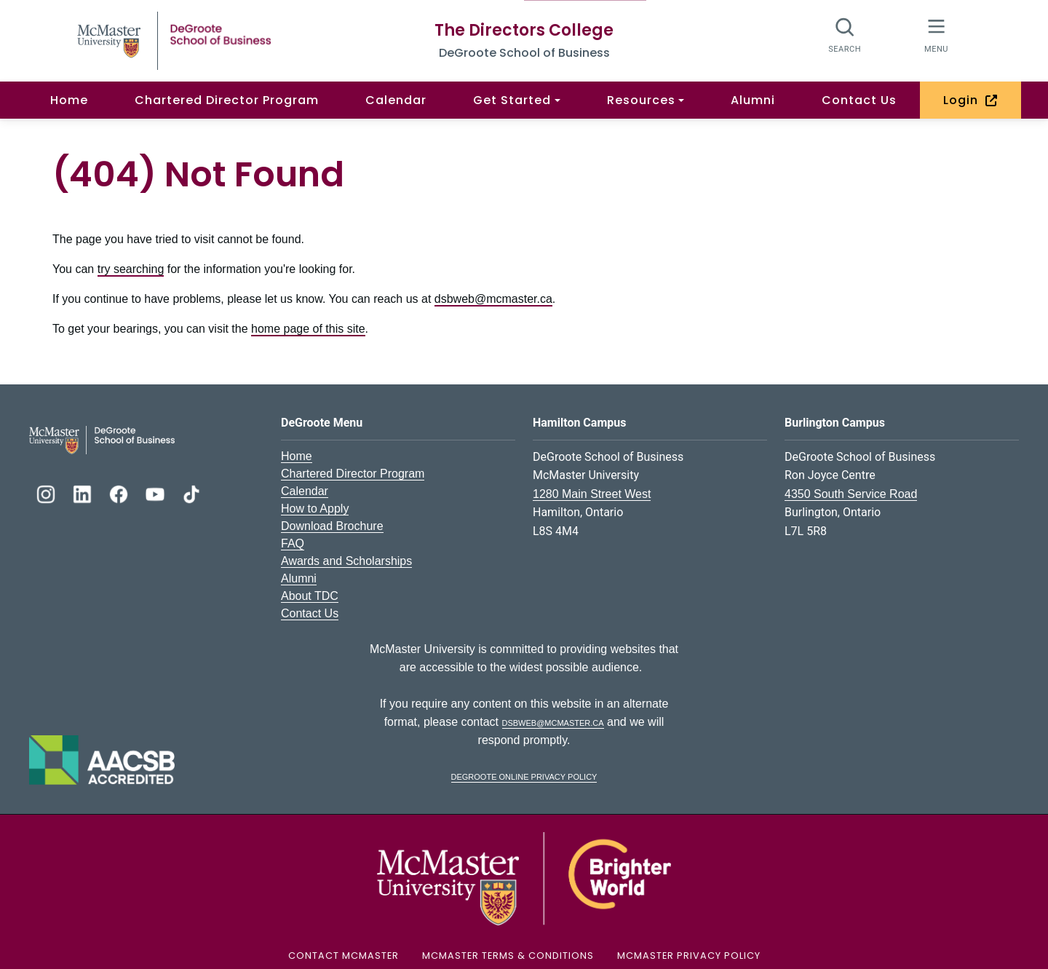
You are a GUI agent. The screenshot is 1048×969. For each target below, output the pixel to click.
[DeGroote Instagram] (47, 492)
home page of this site (308, 329)
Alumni (753, 100)
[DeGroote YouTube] (156, 492)
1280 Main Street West (592, 494)
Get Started (512, 100)
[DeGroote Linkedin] (84, 492)
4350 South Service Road (851, 494)
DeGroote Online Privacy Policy (524, 776)
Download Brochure (332, 526)
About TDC (309, 596)
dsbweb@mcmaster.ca (493, 299)
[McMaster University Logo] (524, 878)
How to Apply (315, 508)
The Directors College (524, 30)
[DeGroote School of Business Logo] (102, 439)
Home (69, 100)
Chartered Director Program (227, 100)
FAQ (292, 543)
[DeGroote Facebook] (120, 492)
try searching (131, 269)
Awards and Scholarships (346, 561)
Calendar (395, 100)
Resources (641, 100)
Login (970, 100)
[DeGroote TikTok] (191, 492)
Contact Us (859, 100)
